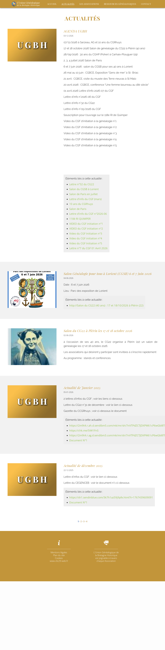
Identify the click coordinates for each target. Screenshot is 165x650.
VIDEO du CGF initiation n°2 (86, 228)
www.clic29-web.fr (59, 560)
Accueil (51, 4)
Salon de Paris (77, 209)
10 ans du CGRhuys (81, 204)
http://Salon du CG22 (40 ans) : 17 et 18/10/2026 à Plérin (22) (106, 305)
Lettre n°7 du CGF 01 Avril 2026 (88, 248)
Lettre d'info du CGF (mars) (85, 199)
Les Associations (89, 4)
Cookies (59, 558)
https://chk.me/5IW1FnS (83, 430)
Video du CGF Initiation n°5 (85, 243)
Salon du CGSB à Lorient (84, 189)
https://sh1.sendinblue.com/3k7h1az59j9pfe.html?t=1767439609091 (111, 497)
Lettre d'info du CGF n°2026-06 (88, 214)
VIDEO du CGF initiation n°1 (86, 224)
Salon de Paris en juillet (83, 194)
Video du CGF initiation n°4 (85, 238)
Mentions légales (59, 552)
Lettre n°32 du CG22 (81, 184)
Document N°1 (78, 440)
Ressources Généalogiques (120, 4)
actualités (67, 4)
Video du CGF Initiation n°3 (85, 233)
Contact (146, 4)
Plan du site (59, 555)
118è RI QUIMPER (80, 219)
